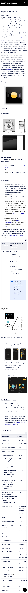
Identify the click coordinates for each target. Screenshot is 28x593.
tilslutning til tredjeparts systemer (17, 296)
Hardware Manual (12, 3)
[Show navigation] (25, 590)
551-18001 (7, 174)
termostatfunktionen (14, 410)
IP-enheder (13, 8)
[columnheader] (5, 246)
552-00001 (8, 69)
